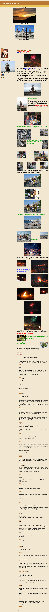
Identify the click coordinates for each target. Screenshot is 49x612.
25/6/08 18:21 (20, 377)
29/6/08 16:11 (20, 512)
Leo (19, 521)
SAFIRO (20, 442)
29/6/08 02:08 (20, 474)
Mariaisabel (21, 503)
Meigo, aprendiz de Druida (23, 571)
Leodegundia (21, 378)
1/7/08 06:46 (20, 545)
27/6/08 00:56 (20, 441)
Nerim (20, 553)
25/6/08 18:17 (20, 364)
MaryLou (20, 546)
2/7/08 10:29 (20, 570)
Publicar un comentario (19, 607)
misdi (20, 408)
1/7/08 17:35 (20, 552)
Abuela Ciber (21, 540)
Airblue (20, 434)
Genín (20, 598)
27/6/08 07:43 (20, 455)
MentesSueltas (21, 492)
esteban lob (21, 484)
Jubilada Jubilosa (10, 3)
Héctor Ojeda (21, 465)
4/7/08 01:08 (20, 597)
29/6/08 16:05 (20, 502)
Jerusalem (20, 393)
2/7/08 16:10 (20, 584)
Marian (20, 585)
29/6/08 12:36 (20, 491)
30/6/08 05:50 (20, 520)
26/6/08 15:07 (20, 407)
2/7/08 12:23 (20, 577)
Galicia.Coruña (20, 352)
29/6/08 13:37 (20, 499)
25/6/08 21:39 (20, 383)
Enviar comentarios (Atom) (24, 610)
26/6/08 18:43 (20, 422)
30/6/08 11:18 (20, 539)
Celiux (20, 513)
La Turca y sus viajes (22, 365)
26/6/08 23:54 (20, 433)
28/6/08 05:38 (20, 464)
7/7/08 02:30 (20, 606)
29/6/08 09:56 (20, 483)
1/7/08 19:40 (20, 560)
